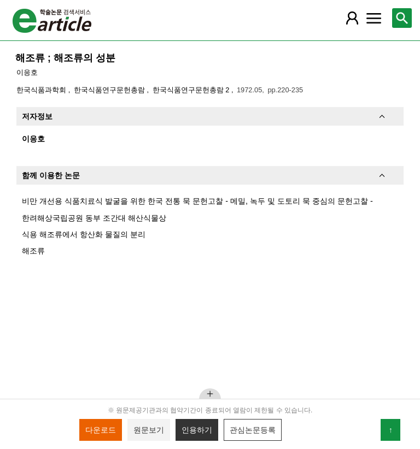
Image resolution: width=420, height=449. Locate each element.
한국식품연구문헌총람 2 (192, 90)
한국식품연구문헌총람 (110, 90)
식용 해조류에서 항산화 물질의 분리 (83, 234)
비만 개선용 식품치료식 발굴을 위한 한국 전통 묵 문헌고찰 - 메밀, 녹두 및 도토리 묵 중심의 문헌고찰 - (197, 201)
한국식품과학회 (42, 90)
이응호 (27, 72)
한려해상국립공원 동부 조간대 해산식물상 (94, 218)
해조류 (33, 250)
